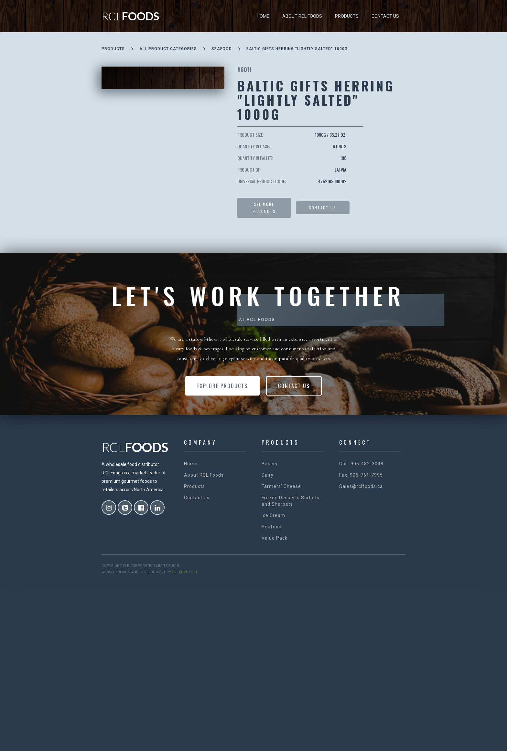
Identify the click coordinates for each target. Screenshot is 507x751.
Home (263, 16)
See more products (264, 207)
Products (347, 16)
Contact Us (385, 16)
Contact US (322, 207)
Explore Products (222, 386)
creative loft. (185, 572)
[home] (130, 16)
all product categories (168, 49)
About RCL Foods (302, 16)
